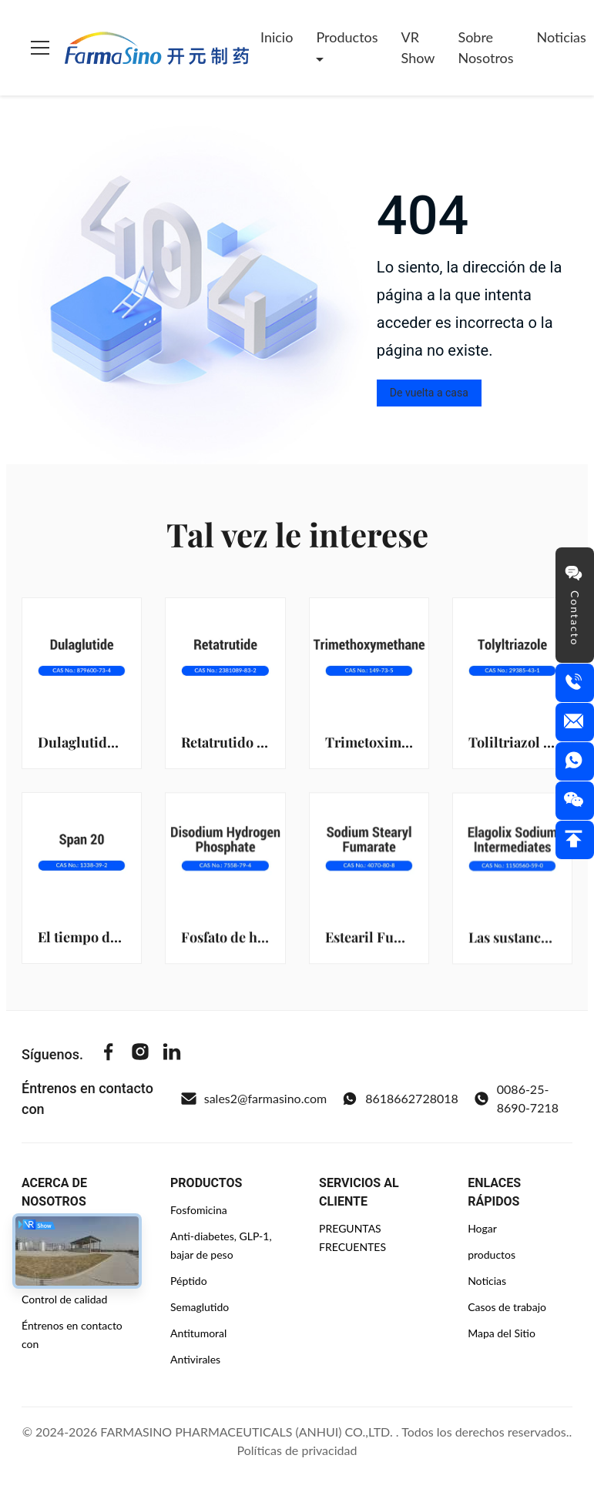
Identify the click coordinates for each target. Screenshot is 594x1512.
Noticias (487, 1280)
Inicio (276, 36)
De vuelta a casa (429, 392)
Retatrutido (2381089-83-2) (267, 742)
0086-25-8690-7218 (516, 1098)
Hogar (482, 1228)
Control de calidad (64, 1299)
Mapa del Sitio (501, 1333)
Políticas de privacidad (297, 1450)
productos (491, 1254)
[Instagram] (140, 1054)
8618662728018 (400, 1098)
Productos (347, 36)
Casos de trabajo (507, 1306)
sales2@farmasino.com (254, 1098)
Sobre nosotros (485, 47)
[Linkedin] (172, 1054)
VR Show (418, 47)
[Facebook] (109, 1054)
